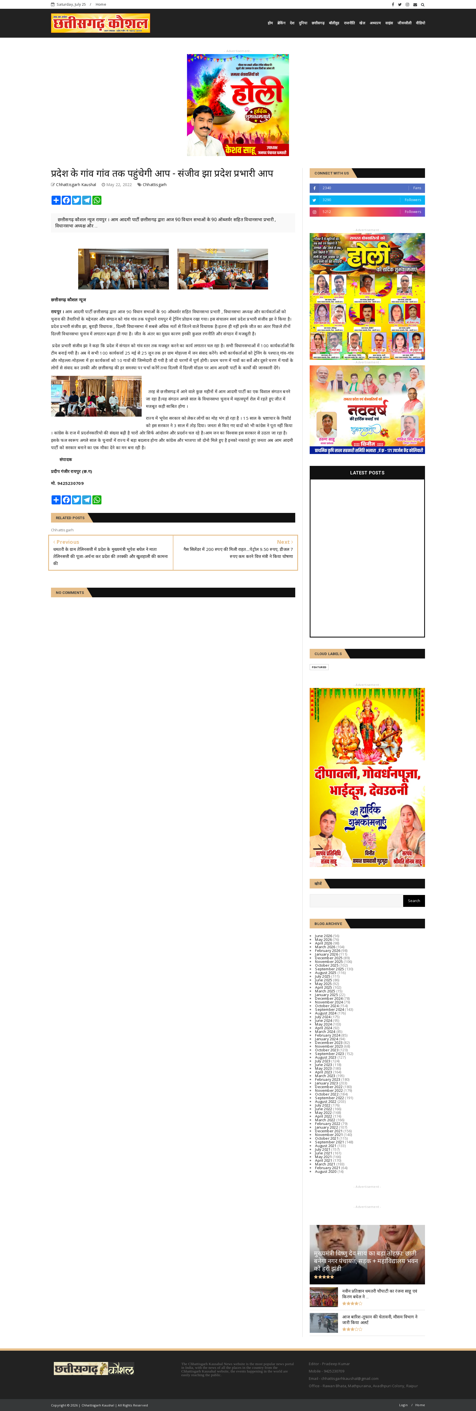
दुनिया (303, 23)
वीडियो (420, 23)
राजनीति (349, 23)
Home (101, 4)
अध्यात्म (375, 23)
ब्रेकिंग (281, 23)
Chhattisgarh (155, 184)
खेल (362, 23)
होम (270, 23)
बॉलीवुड (334, 23)
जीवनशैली (404, 23)
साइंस (389, 23)
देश (292, 23)
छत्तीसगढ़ (318, 23)
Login (403, 1404)
